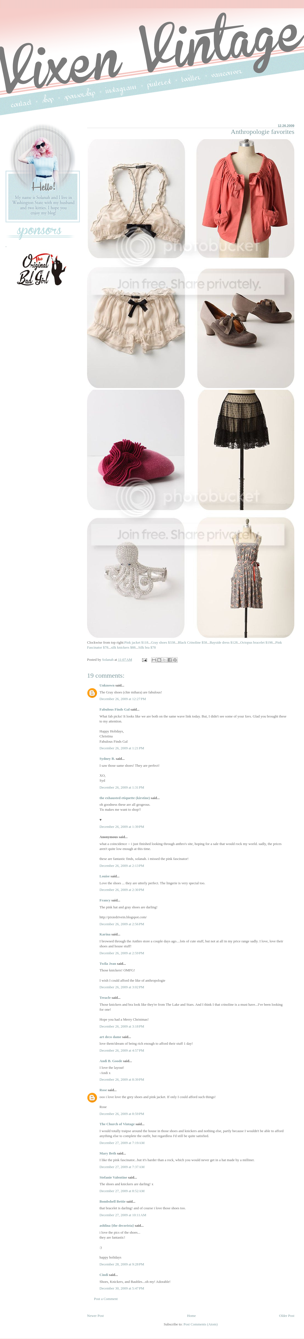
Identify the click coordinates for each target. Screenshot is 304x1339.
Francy (105, 900)
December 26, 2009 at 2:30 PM (121, 890)
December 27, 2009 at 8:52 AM (122, 1191)
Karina (105, 934)
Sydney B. (107, 758)
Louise (104, 876)
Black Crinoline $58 (192, 642)
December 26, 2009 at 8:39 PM (121, 1079)
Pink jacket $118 (136, 642)
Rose (103, 1090)
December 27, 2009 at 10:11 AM (122, 1215)
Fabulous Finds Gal (114, 709)
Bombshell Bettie (112, 1201)
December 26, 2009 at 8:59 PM (121, 1114)
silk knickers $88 (123, 647)
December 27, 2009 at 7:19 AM (122, 1143)
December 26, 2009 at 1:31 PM (121, 787)
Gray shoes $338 (163, 642)
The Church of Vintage (117, 1124)
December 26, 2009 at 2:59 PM (121, 953)
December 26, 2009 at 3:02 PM (121, 987)
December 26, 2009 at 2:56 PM (121, 924)
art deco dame (110, 1037)
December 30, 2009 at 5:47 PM (121, 1288)
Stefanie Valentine (113, 1177)
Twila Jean (107, 963)
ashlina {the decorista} (116, 1225)
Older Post (286, 1316)
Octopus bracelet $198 (256, 642)
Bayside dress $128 (224, 642)
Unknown (106, 685)
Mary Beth (108, 1153)
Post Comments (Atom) (201, 1324)
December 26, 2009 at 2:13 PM (121, 866)
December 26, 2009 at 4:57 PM (121, 1050)
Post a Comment (106, 1299)
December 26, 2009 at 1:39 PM (121, 827)
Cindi (103, 1275)
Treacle (105, 997)
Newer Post (95, 1316)
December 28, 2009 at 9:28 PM (121, 1264)
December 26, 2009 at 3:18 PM (121, 1026)
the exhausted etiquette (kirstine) (124, 798)
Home (191, 1316)
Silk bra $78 (147, 647)
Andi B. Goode (110, 1061)
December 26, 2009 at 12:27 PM (122, 699)
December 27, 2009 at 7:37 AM (122, 1167)
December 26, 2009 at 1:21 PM (121, 748)
